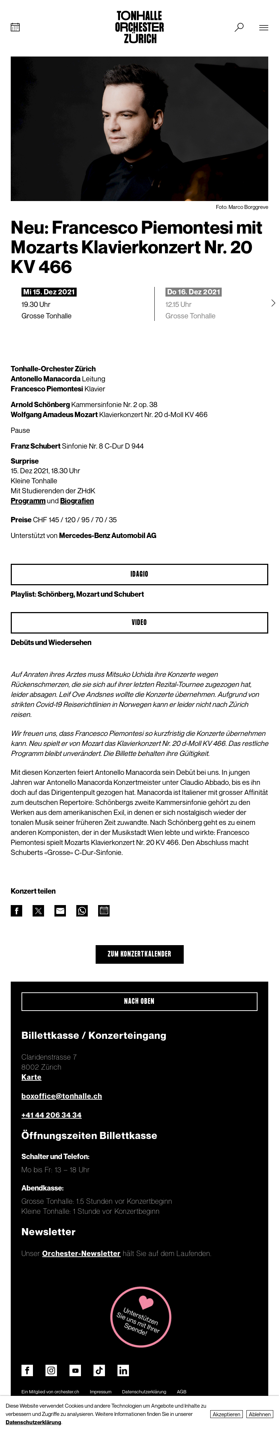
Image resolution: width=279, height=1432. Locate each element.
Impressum (100, 1391)
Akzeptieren (226, 1414)
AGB (181, 1391)
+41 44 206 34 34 (51, 1115)
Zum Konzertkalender (140, 954)
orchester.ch (66, 1391)
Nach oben (139, 1001)
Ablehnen (260, 1414)
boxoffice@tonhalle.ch (61, 1096)
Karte (31, 1077)
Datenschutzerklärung (144, 1391)
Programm (28, 501)
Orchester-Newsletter (81, 1253)
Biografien (77, 501)
